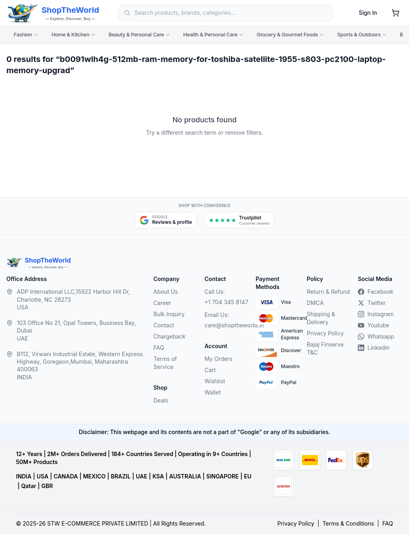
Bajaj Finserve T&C (325, 348)
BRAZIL (120, 476)
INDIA (24, 476)
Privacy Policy (325, 333)
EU (248, 476)
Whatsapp (376, 336)
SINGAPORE (222, 476)
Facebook (375, 291)
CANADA (66, 476)
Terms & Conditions (348, 523)
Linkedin (373, 347)
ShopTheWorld (70, 10)
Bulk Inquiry (169, 314)
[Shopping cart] (395, 13)
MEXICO (94, 476)
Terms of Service (165, 362)
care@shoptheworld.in (226, 325)
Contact (163, 325)
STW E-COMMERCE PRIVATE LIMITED (97, 523)
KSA (158, 476)
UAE (141, 476)
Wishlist (214, 381)
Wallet (212, 392)
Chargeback (169, 336)
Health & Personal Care (213, 34)
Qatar (28, 485)
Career (162, 302)
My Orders (218, 358)
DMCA (315, 302)
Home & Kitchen (74, 34)
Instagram (376, 314)
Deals (160, 400)
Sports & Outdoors (362, 34)
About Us (165, 291)
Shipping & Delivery (321, 318)
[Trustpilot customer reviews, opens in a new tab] (239, 220)
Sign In (368, 12)
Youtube (373, 325)
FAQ (158, 347)
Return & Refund (328, 291)
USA (42, 476)
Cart (210, 370)
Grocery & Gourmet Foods (291, 34)
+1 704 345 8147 (226, 302)
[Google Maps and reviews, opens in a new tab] (166, 220)
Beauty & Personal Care (140, 34)
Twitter (371, 302)
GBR (47, 485)
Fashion (26, 34)
